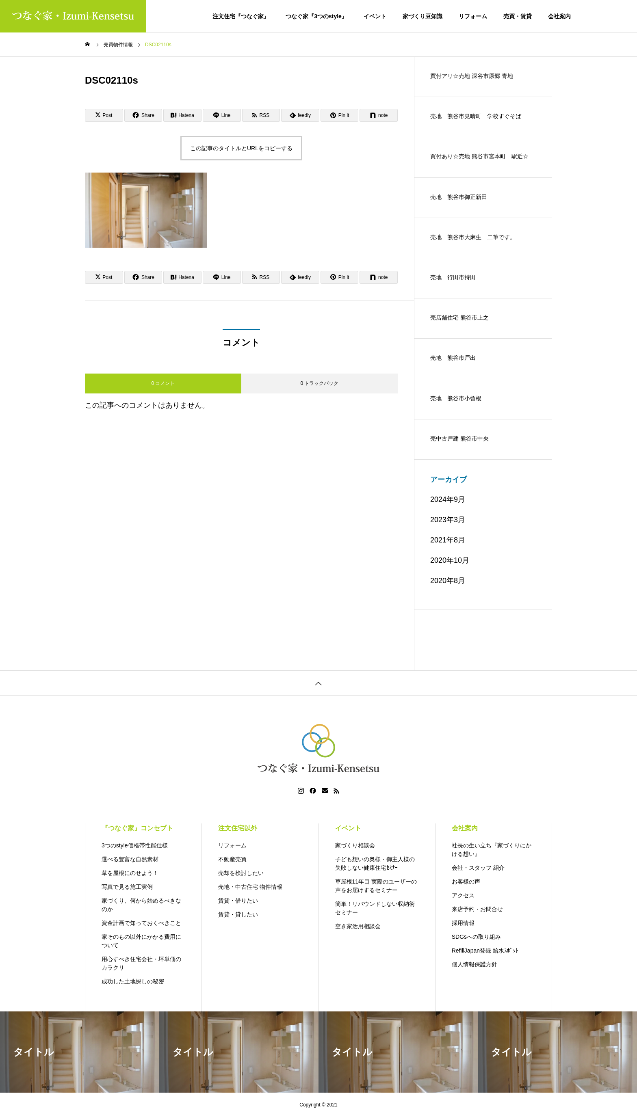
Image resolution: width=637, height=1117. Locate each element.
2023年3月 (447, 520)
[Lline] (222, 115)
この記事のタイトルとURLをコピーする (241, 148)
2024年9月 (447, 499)
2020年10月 (449, 560)
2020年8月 (447, 581)
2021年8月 (447, 540)
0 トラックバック (319, 383)
